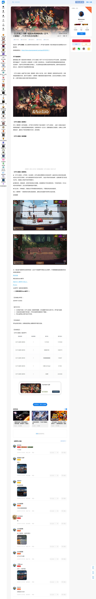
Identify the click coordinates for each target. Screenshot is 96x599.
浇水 (76, 44)
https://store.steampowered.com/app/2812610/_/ (35, 50)
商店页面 (15, 275)
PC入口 (15, 285)
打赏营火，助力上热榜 (40, 404)
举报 (33, 452)
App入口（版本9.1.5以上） (20, 282)
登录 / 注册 (89, 2)
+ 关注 (81, 33)
